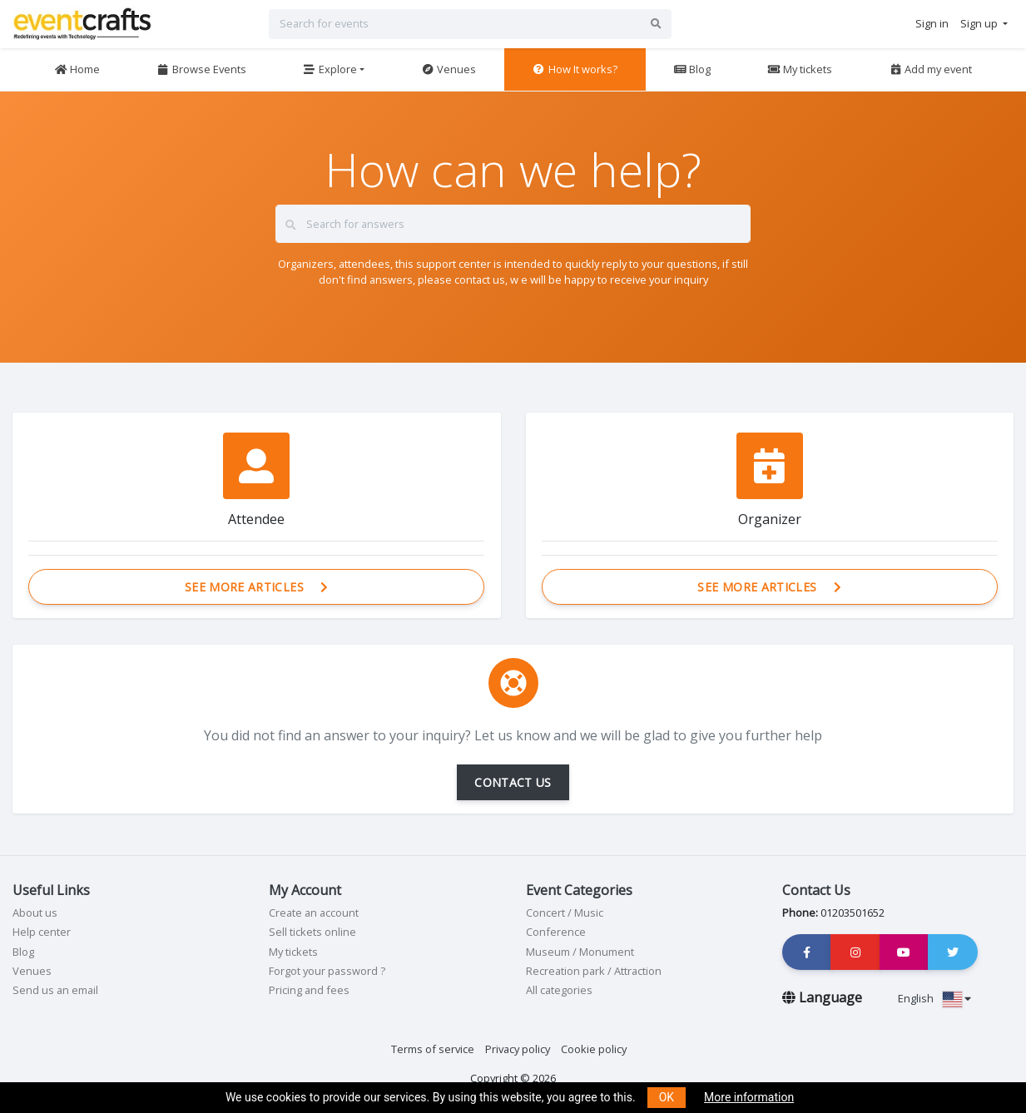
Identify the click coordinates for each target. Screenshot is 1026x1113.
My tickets (799, 69)
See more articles (257, 587)
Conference (556, 931)
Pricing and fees (309, 989)
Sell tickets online (312, 931)
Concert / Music (564, 912)
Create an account (314, 912)
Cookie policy (594, 1048)
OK (666, 1097)
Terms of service (432, 1048)
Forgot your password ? (327, 970)
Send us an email (55, 989)
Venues (448, 69)
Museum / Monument (580, 951)
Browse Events (201, 69)
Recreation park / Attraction (594, 970)
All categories (559, 989)
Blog (692, 69)
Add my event (930, 69)
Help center (41, 931)
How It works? (575, 69)
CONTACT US (513, 782)
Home (77, 69)
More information (749, 1097)
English (934, 998)
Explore (330, 69)
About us (34, 912)
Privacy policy (517, 1048)
